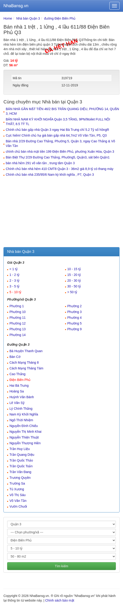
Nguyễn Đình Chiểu (23, 426)
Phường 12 (17, 323)
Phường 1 (16, 306)
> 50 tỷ (72, 292)
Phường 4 (74, 317)
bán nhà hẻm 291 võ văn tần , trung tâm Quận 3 (40, 163)
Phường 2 (74, 306)
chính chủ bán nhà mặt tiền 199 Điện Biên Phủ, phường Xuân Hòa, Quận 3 (60, 151)
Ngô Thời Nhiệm (21, 420)
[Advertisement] (61, 212)
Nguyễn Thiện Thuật (24, 437)
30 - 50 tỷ (74, 286)
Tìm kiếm (61, 566)
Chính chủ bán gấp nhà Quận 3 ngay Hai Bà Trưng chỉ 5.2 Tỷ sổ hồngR (57, 130)
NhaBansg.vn (15, 5)
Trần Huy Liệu (19, 449)
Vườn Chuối (18, 506)
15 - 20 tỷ (74, 275)
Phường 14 (17, 335)
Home (7, 18)
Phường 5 (74, 323)
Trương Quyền (20, 477)
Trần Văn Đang (20, 472)
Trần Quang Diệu (21, 454)
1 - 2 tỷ (14, 275)
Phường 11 (17, 317)
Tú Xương (16, 489)
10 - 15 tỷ (74, 269)
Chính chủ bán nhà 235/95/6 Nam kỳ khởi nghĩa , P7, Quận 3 (50, 174)
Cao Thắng (17, 374)
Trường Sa (17, 483)
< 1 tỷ (13, 269)
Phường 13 (17, 329)
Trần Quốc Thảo (21, 460)
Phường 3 (74, 312)
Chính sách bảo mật (59, 600)
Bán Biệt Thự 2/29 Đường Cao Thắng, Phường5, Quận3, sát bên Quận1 (58, 157)
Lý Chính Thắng (21, 408)
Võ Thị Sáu (17, 495)
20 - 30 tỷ (74, 280)
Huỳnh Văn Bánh (21, 397)
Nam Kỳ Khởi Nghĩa (23, 414)
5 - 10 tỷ (15, 292)
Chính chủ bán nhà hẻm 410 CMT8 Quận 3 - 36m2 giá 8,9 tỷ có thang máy (59, 169)
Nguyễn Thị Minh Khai (25, 431)
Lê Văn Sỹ (16, 403)
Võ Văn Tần (18, 501)
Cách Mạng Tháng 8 (24, 362)
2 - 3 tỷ (14, 280)
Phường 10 (17, 312)
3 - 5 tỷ (14, 286)
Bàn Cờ (15, 357)
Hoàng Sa (16, 391)
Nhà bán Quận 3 (28, 18)
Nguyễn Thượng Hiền (25, 443)
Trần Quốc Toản (21, 466)
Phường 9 (74, 329)
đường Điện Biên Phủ (59, 18)
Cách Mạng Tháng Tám (26, 368)
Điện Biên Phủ (19, 380)
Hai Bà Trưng (19, 385)
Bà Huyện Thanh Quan (25, 351)
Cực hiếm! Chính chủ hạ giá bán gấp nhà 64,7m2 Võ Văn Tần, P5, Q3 (56, 135)
